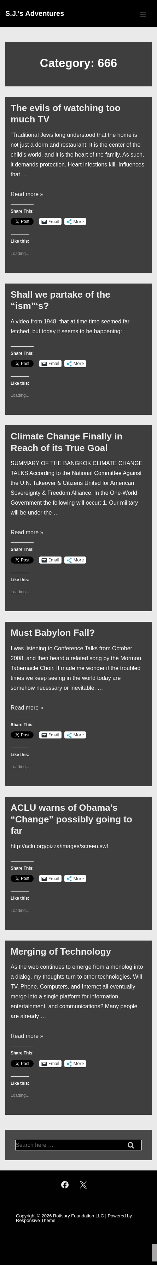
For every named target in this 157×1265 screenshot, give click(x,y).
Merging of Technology (61, 951)
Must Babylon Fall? (53, 632)
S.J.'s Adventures (34, 13)
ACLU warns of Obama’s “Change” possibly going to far (71, 819)
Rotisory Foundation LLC (78, 1215)
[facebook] (64, 1185)
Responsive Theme (36, 1220)
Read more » (27, 194)
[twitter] (83, 1185)
